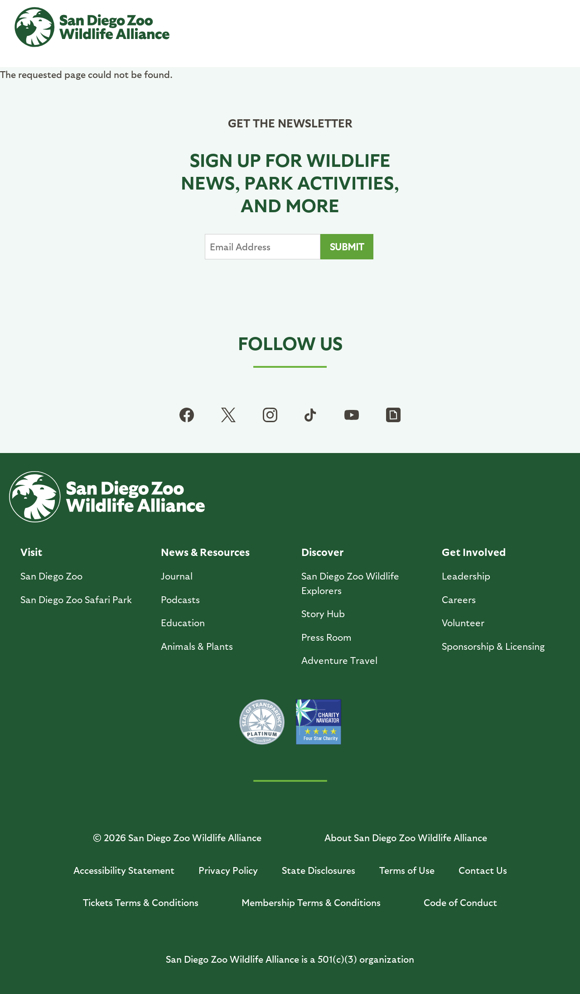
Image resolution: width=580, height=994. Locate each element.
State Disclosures (318, 870)
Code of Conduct (460, 902)
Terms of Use (407, 870)
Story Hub (323, 613)
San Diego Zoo (51, 575)
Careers (459, 599)
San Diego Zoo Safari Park (76, 599)
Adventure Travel (339, 660)
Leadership (466, 575)
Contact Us (483, 870)
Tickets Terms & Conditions (140, 902)
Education (183, 622)
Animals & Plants (197, 646)
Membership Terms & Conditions (311, 902)
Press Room (326, 637)
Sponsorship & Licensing (493, 646)
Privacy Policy (228, 870)
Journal (177, 575)
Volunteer (463, 622)
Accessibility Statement (123, 870)
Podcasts (180, 599)
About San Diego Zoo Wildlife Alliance (405, 837)
